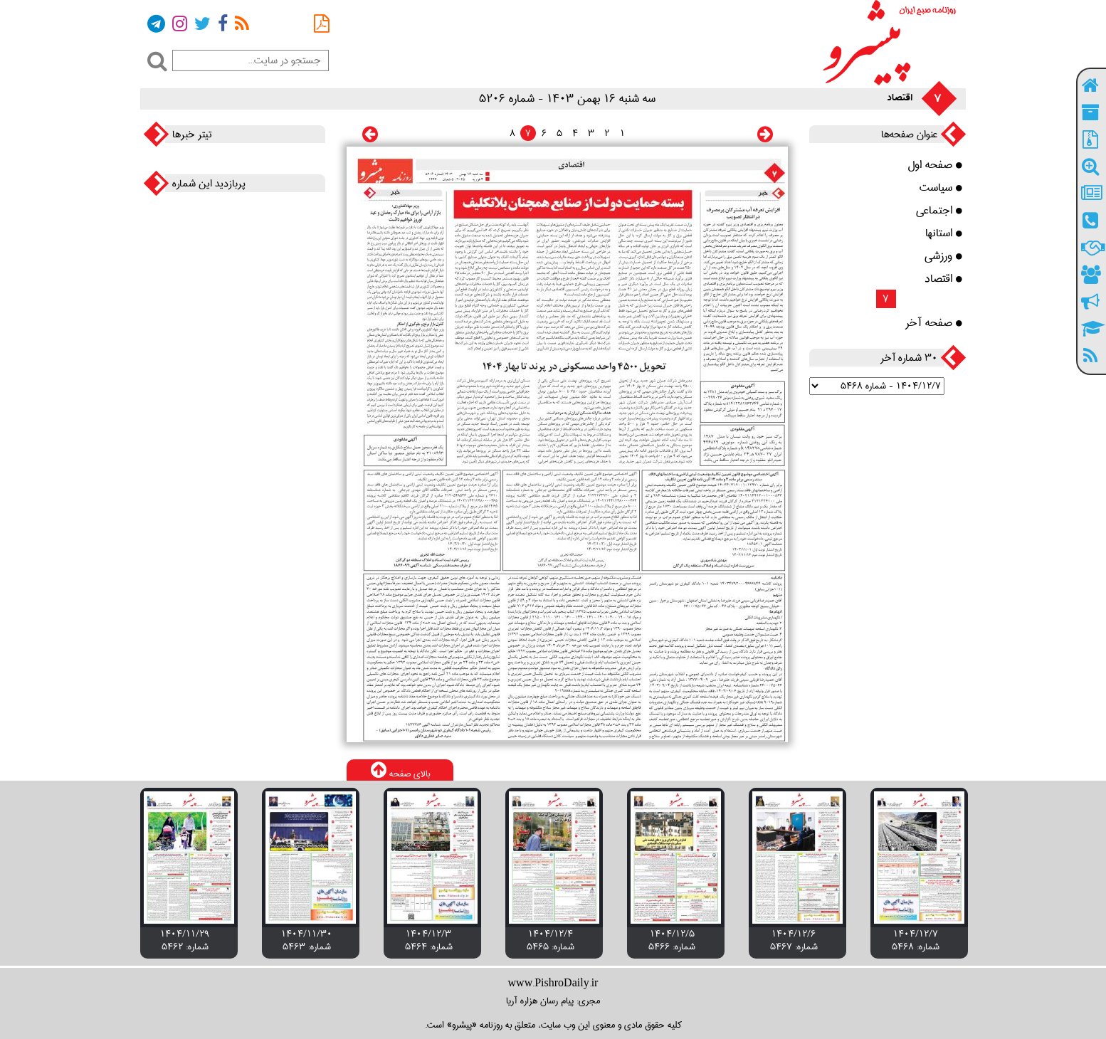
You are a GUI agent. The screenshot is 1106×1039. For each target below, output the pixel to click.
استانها (943, 233)
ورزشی (943, 256)
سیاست (941, 188)
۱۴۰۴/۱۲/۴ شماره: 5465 (550, 940)
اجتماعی (939, 210)
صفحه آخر (933, 323)
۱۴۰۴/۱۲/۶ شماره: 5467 (794, 940)
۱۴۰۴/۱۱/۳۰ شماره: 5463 (306, 940)
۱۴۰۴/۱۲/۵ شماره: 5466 (671, 940)
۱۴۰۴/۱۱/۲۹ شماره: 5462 (185, 940)
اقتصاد (943, 279)
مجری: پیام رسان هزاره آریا (553, 1000)
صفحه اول (934, 165)
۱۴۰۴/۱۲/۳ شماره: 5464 (429, 940)
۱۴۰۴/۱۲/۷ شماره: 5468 (915, 940)
